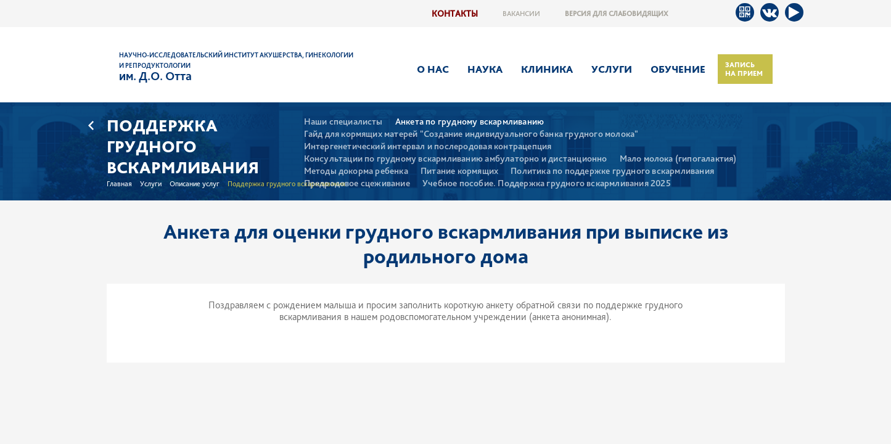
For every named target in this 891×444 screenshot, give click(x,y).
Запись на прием (744, 69)
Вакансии (521, 13)
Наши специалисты (343, 121)
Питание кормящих (459, 171)
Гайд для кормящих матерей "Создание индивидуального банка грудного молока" (471, 134)
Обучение (678, 69)
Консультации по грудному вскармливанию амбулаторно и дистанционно (455, 158)
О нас (433, 69)
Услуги (611, 69)
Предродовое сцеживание (357, 183)
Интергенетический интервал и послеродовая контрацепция (428, 146)
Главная (119, 183)
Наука (485, 69)
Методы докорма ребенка (356, 171)
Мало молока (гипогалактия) (678, 158)
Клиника (547, 69)
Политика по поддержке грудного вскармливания (612, 171)
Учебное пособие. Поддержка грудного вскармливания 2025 (546, 183)
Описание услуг (195, 183)
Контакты (455, 13)
